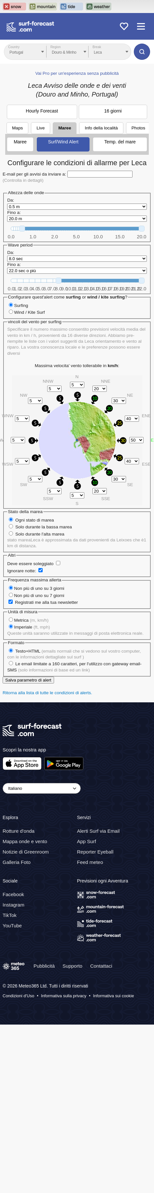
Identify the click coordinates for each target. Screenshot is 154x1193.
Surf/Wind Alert (63, 141)
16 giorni (113, 110)
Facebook (13, 894)
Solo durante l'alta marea (39, 534)
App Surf (86, 841)
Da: (10, 200)
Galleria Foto (17, 862)
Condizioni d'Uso (18, 995)
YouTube (12, 925)
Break (96, 47)
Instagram (13, 905)
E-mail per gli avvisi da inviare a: (34, 174)
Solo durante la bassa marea (43, 526)
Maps (17, 128)
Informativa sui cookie (113, 995)
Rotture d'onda (19, 831)
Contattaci (101, 966)
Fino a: (14, 212)
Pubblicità (44, 966)
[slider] (22, 229)
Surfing (21, 305)
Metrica (31, 620)
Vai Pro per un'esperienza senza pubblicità (77, 73)
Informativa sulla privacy (63, 995)
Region (55, 47)
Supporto (72, 966)
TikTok (10, 915)
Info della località (101, 128)
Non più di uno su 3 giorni (39, 588)
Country (14, 47)
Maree (64, 128)
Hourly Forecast (42, 110)
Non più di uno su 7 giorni (39, 595)
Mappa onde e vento (25, 841)
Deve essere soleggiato (30, 563)
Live (40, 128)
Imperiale (32, 627)
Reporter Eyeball (95, 852)
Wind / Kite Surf (29, 312)
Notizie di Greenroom (26, 852)
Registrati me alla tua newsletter (46, 602)
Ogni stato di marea (34, 520)
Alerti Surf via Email (98, 831)
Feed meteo (90, 862)
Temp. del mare (119, 141)
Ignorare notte (21, 570)
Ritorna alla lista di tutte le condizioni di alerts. (47, 692)
